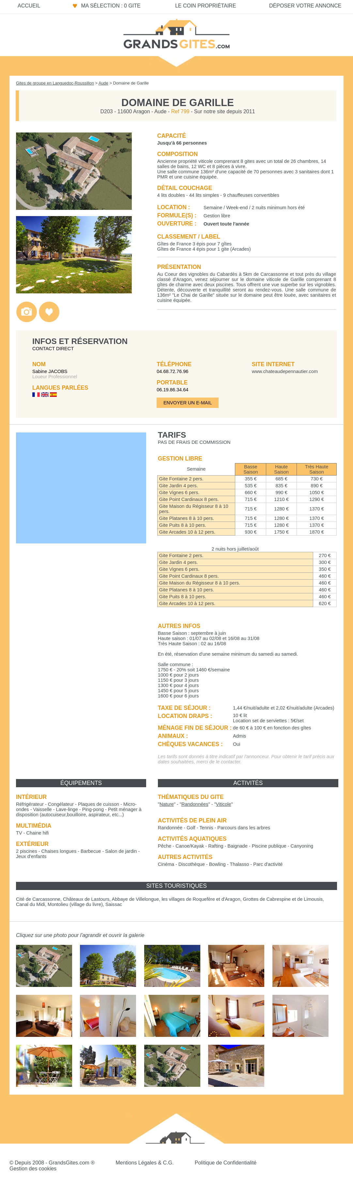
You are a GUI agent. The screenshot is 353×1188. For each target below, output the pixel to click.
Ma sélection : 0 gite (110, 5)
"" (167, 804)
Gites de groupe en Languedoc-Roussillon (55, 83)
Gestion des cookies (32, 1168)
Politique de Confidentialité (225, 1162)
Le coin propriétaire (205, 5)
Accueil (29, 5)
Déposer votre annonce (305, 5)
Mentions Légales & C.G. (144, 1162)
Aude (103, 83)
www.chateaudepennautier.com (285, 371)
